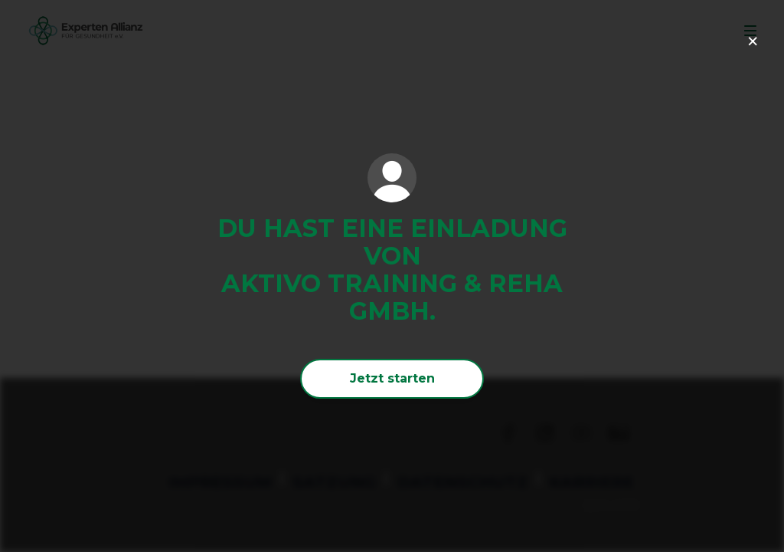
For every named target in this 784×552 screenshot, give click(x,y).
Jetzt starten (392, 378)
